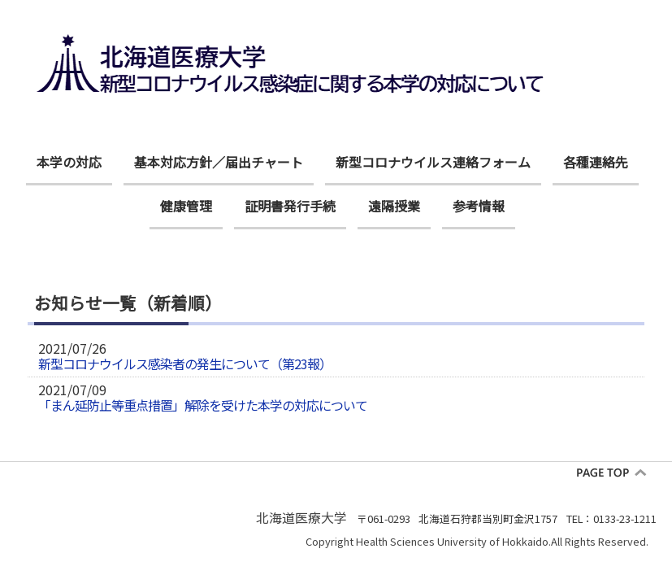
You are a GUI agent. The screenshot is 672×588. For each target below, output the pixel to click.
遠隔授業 (394, 206)
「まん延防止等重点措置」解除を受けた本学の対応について (202, 405)
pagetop (616, 472)
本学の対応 (69, 162)
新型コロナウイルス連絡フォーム (433, 162)
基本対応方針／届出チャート (218, 162)
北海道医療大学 (301, 517)
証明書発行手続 (290, 206)
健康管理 (186, 206)
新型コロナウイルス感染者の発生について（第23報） (185, 364)
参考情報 (479, 206)
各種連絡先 (595, 162)
